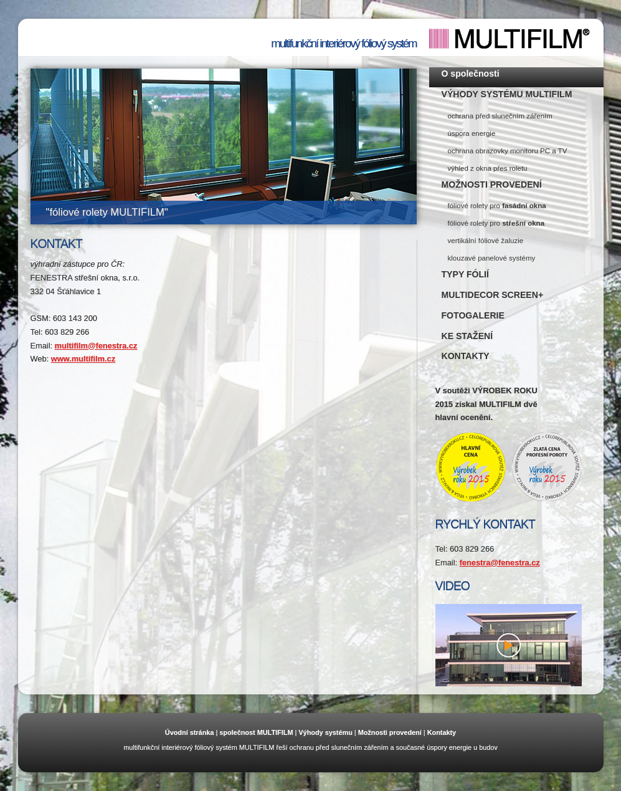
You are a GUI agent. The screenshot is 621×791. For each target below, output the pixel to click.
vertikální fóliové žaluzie (486, 240)
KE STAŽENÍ (467, 336)
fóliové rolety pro (497, 205)
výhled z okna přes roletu (488, 168)
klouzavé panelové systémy (492, 258)
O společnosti (471, 74)
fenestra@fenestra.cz (500, 562)
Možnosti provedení (390, 732)
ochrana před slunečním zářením (500, 116)
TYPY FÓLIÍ (465, 274)
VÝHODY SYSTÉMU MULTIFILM (507, 94)
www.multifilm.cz (83, 358)
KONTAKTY (466, 356)
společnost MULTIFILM (256, 732)
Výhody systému (325, 732)
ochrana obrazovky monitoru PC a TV (507, 151)
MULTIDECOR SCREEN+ (493, 295)
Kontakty (442, 732)
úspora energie (472, 133)
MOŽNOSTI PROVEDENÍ (492, 184)
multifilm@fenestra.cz (96, 345)
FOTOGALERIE (473, 315)
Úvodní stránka (189, 732)
